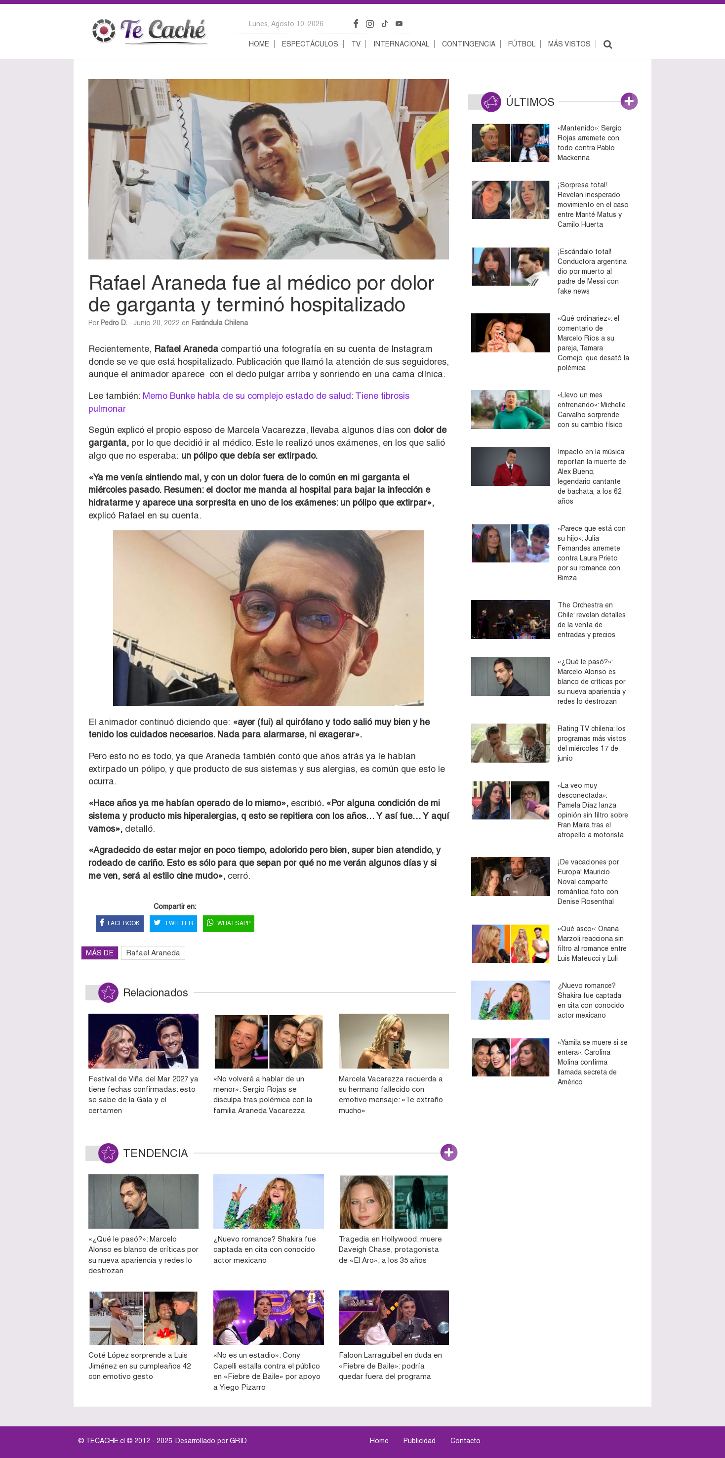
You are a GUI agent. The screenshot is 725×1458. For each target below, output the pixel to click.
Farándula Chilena (220, 323)
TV (356, 44)
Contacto (465, 1441)
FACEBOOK (120, 923)
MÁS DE (100, 952)
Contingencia (468, 44)
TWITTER (173, 923)
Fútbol (521, 44)
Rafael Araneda (153, 952)
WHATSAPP (228, 923)
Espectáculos (310, 44)
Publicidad (419, 1441)
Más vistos (569, 44)
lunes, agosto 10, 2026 (286, 24)
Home (259, 44)
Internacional (401, 44)
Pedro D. (114, 323)
